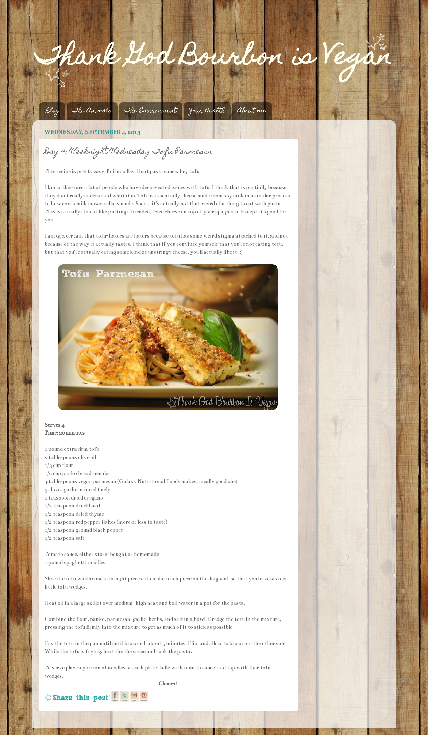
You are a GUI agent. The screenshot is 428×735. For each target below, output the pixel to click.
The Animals (92, 111)
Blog (52, 111)
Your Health (207, 111)
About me (252, 111)
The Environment (150, 111)
